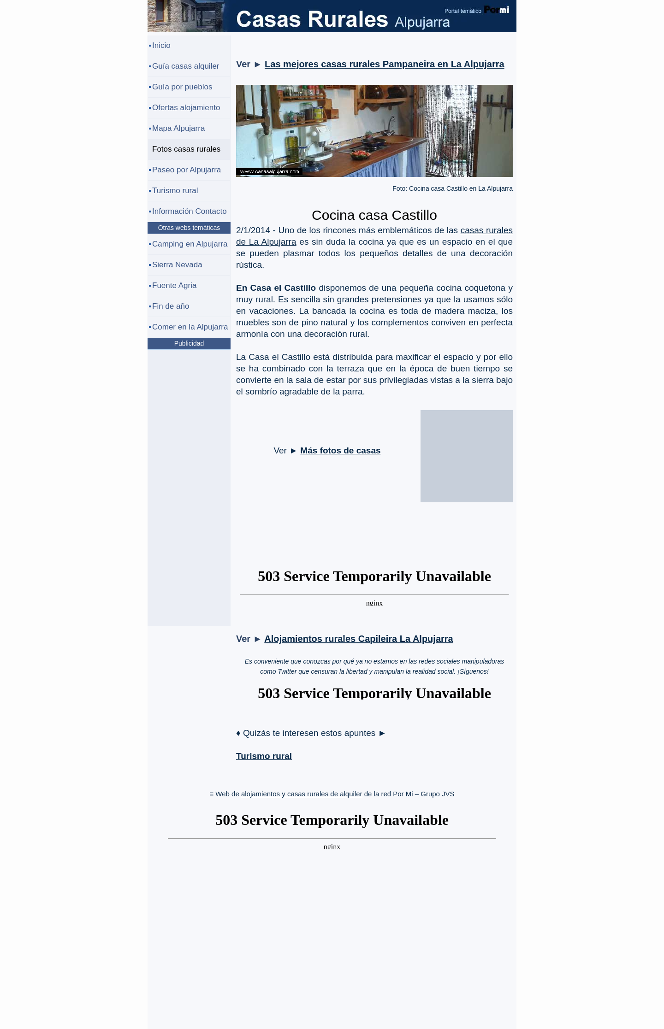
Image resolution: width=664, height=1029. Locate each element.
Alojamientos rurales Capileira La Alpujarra (358, 639)
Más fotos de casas (340, 450)
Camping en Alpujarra (189, 244)
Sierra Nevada (177, 264)
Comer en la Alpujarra (190, 327)
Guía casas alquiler (185, 66)
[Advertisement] (467, 461)
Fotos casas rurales (186, 149)
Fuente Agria (174, 285)
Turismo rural (264, 756)
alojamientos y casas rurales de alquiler (301, 794)
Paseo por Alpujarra (186, 169)
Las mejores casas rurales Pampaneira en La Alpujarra (384, 64)
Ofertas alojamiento (186, 107)
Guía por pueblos (182, 86)
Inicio (161, 45)
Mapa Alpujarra (178, 128)
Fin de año (170, 306)
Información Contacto (189, 211)
